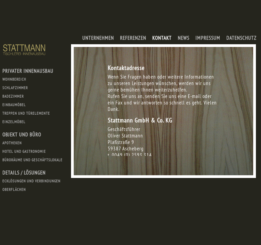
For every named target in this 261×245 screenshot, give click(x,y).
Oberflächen (14, 189)
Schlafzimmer (15, 87)
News (183, 38)
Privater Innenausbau (27, 71)
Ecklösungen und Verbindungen (31, 181)
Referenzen (133, 38)
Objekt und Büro (21, 134)
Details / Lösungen (24, 172)
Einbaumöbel (14, 104)
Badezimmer (13, 96)
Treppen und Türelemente (26, 113)
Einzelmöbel (13, 121)
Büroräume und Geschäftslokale (32, 160)
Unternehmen (98, 38)
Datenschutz (241, 38)
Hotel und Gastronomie (24, 151)
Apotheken (12, 143)
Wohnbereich (14, 79)
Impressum (207, 38)
